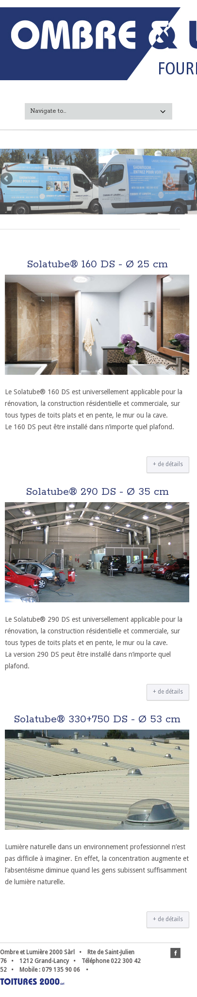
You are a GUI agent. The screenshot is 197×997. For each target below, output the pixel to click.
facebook (175, 953)
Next (189, 179)
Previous (7, 179)
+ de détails (168, 464)
